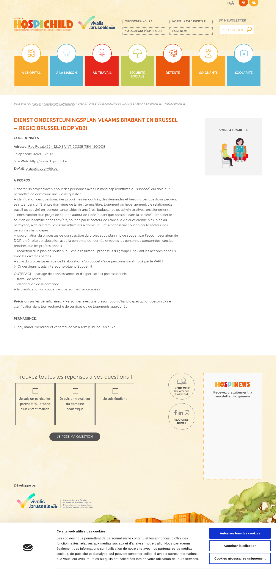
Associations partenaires (59, 103)
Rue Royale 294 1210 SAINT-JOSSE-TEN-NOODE (66, 147)
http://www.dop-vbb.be (48, 161)
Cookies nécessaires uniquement (240, 541)
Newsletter (232, 21)
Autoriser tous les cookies (240, 516)
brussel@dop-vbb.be (42, 169)
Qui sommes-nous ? (138, 21)
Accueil (36, 103)
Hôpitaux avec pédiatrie (189, 21)
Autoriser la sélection (240, 529)
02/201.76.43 (43, 154)
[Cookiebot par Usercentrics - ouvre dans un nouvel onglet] (28, 560)
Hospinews (179, 31)
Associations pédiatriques (143, 31)
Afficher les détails (237, 560)
